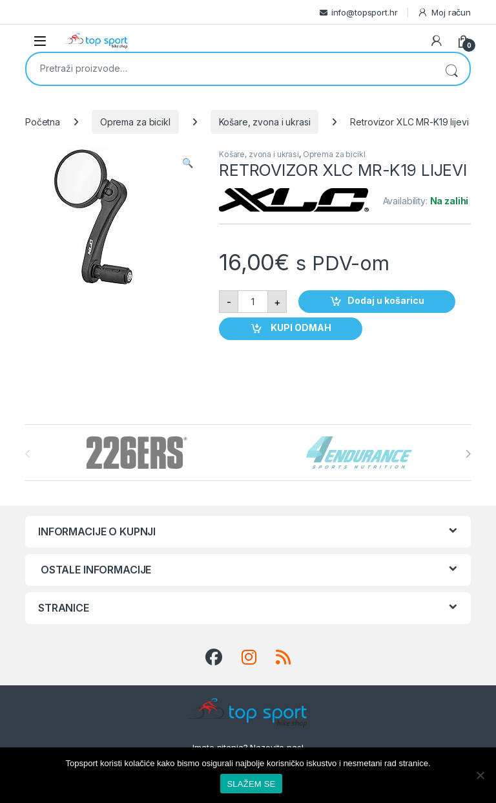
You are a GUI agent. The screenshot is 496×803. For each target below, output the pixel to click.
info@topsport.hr (364, 12)
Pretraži (451, 69)
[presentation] (468, 453)
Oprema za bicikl (135, 121)
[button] (187, 163)
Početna (42, 121)
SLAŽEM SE (251, 784)
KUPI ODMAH (300, 328)
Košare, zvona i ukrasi (265, 121)
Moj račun (444, 12)
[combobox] (229, 68)
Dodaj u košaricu (385, 300)
